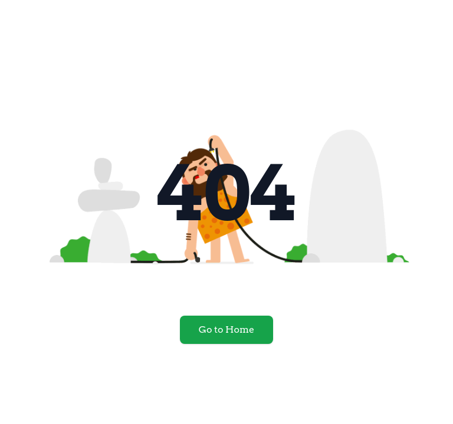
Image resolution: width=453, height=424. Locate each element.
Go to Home (226, 329)
